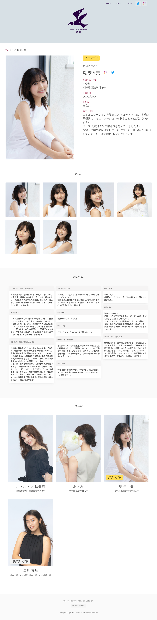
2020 (129, 3)
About (107, 3)
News (118, 3)
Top (7, 50)
